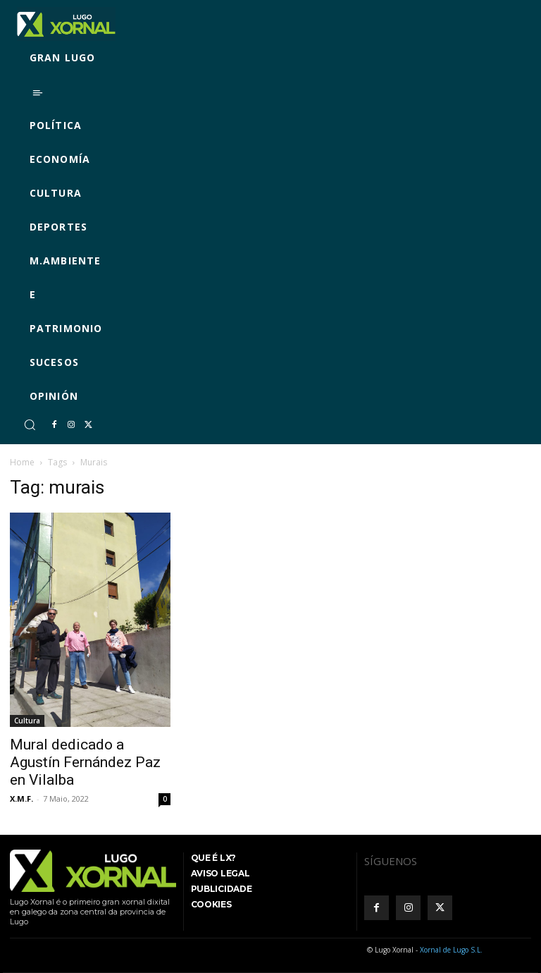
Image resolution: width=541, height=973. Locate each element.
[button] (29, 424)
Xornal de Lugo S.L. (451, 950)
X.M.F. (21, 798)
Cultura (27, 721)
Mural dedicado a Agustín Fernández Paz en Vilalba (85, 762)
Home (22, 462)
